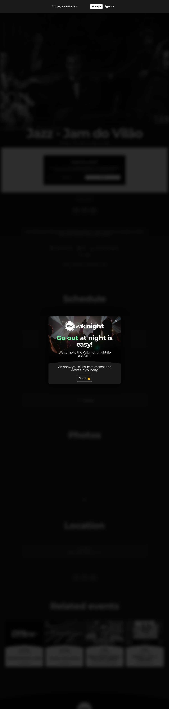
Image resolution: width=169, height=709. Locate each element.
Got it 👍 (84, 378)
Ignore (109, 6)
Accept (96, 6)
